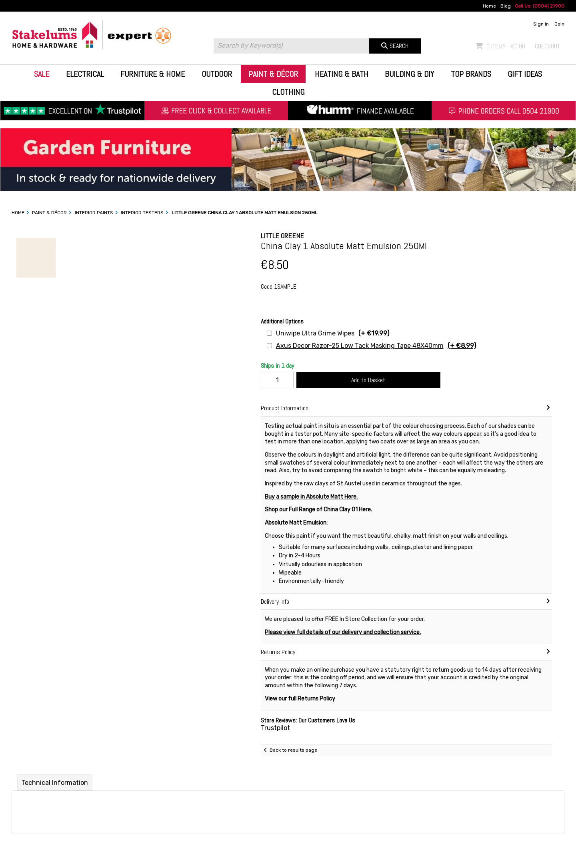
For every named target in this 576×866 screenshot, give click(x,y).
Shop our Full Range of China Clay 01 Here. (318, 509)
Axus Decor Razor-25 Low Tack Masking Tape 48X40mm (376, 345)
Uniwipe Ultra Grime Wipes (332, 333)
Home (489, 6)
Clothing (288, 92)
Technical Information (55, 782)
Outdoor (217, 74)
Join (559, 24)
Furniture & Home (152, 74)
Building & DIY (409, 74)
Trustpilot (275, 728)
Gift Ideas (525, 74)
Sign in (541, 24)
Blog (505, 6)
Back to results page (293, 750)
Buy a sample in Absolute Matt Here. (311, 496)
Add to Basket (368, 380)
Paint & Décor (273, 74)
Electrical (85, 74)
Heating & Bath (341, 74)
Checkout (547, 46)
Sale (41, 74)
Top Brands (471, 74)
